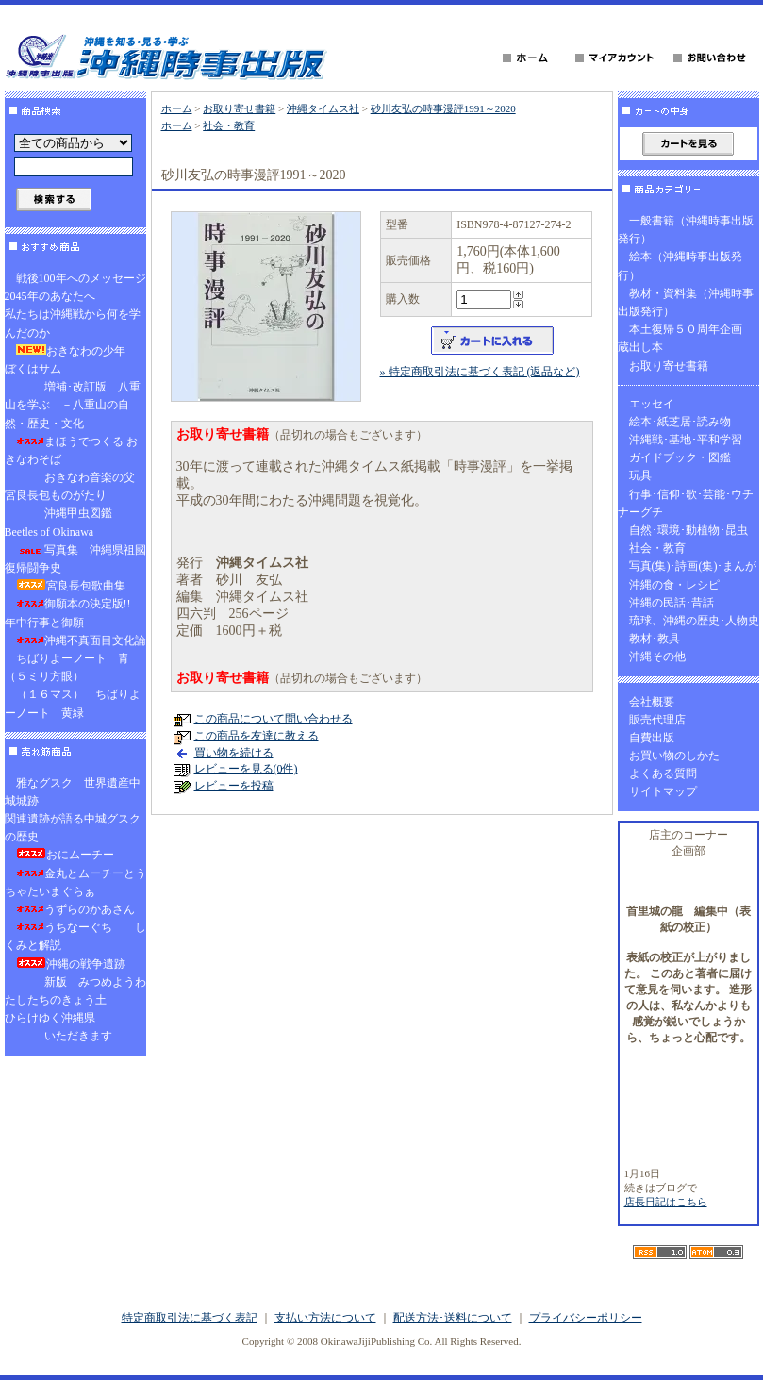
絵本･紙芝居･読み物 (680, 421)
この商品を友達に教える (256, 735)
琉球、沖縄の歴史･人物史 (694, 620)
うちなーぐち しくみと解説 (75, 936)
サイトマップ (663, 791)
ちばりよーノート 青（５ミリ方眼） (67, 667)
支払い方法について (325, 1317)
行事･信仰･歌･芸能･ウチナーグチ (686, 503)
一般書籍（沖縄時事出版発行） (686, 229)
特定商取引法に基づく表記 (189, 1317)
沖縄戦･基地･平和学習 (685, 439)
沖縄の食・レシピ (674, 584)
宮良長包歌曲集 (70, 585)
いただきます (64, 1035)
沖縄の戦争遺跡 (70, 964)
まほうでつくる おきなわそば (71, 450)
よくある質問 (663, 773)
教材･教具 (654, 638)
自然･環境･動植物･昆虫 (688, 530)
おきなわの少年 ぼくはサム (71, 359)
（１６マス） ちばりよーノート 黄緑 (73, 703)
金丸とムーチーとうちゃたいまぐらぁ (75, 882)
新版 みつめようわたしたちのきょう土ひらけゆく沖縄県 (75, 999)
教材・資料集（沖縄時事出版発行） (686, 302)
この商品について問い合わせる (273, 718)
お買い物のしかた (674, 755)
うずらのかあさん (75, 909)
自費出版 (651, 737)
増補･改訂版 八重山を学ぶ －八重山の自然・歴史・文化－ (73, 404)
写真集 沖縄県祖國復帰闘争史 (75, 558)
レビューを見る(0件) (246, 768)
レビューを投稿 (234, 785)
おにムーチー (65, 854)
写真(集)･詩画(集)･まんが (693, 566)
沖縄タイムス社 (323, 108)
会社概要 (651, 701)
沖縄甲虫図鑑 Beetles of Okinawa (64, 522)
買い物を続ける (234, 752)
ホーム (176, 108)
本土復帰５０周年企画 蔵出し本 (686, 338)
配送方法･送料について (452, 1317)
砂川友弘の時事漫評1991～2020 (443, 108)
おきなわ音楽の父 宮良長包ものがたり (75, 486)
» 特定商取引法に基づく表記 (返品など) (480, 371)
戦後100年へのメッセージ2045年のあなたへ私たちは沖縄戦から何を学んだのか (75, 306)
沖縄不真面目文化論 (81, 640)
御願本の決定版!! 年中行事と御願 (73, 612)
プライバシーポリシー (585, 1317)
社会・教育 (229, 125)
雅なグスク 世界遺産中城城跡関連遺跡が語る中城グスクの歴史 (73, 810)
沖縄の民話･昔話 (671, 602)
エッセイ (651, 403)
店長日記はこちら (665, 1201)
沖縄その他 (657, 656)
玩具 (640, 475)
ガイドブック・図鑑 (680, 457)
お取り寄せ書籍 (239, 108)
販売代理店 (657, 719)
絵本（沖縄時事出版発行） (680, 265)
